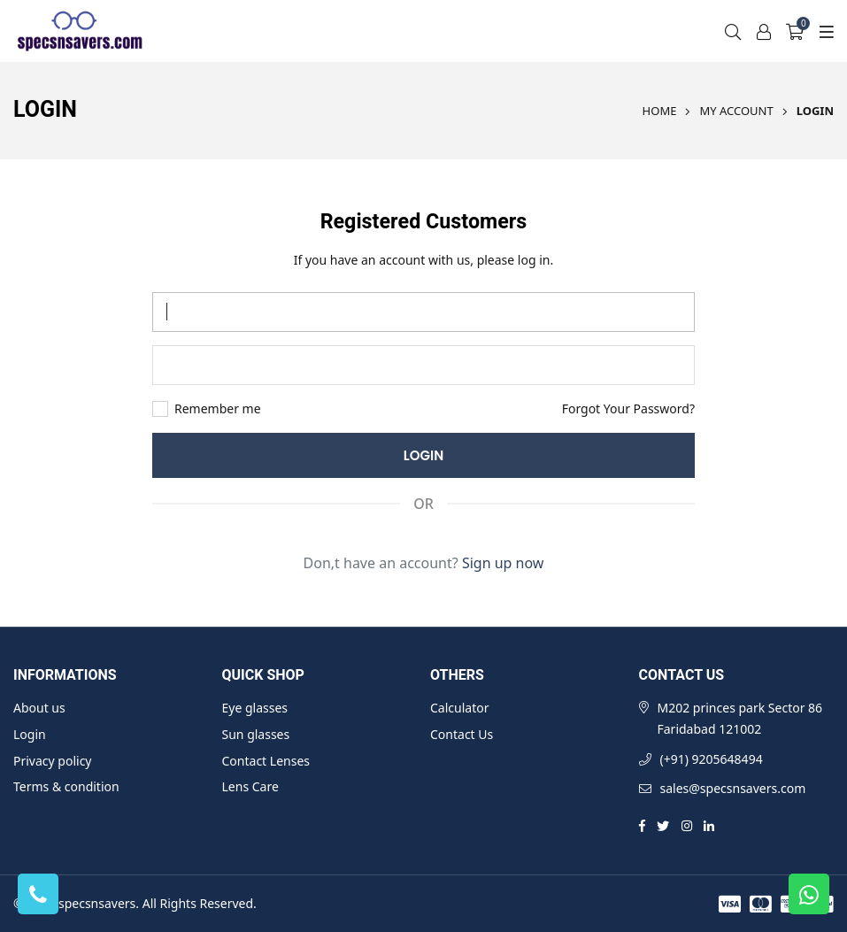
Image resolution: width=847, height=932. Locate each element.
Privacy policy (52, 760)
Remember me (217, 409)
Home (660, 111)
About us (39, 707)
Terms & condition (66, 786)
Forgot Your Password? (628, 408)
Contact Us (461, 734)
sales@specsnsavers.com (733, 788)
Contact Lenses (266, 760)
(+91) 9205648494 (711, 759)
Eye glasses (255, 707)
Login (29, 734)
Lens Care (250, 786)
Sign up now (503, 563)
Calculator (459, 707)
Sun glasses (256, 734)
